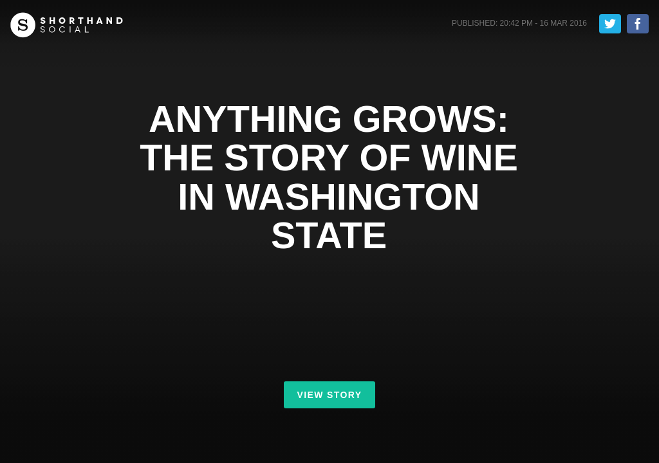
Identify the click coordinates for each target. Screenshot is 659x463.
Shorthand (66, 25)
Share (638, 24)
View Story (329, 395)
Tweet (610, 24)
